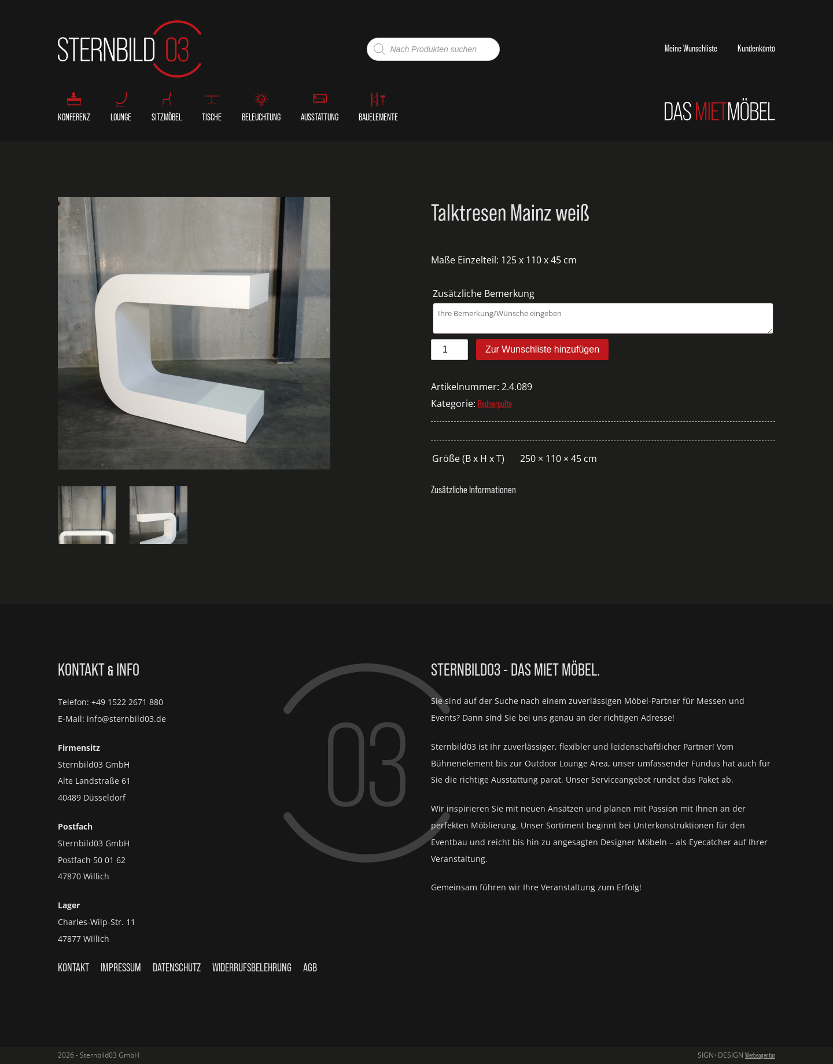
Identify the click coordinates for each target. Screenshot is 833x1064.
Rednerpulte (495, 403)
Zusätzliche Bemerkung (485, 293)
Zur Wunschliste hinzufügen (542, 349)
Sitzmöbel (167, 117)
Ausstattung (319, 117)
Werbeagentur (760, 1055)
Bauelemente (378, 117)
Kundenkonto (756, 48)
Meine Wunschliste (691, 48)
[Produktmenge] (449, 349)
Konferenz (74, 117)
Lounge (120, 117)
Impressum (121, 967)
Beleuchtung (261, 117)
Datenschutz (177, 967)
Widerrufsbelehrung (252, 967)
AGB (310, 967)
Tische (212, 117)
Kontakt (73, 967)
